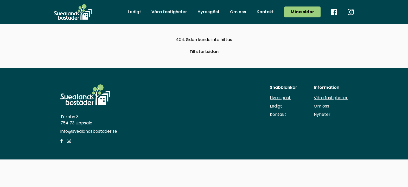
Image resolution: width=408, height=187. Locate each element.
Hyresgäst (280, 98)
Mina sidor (302, 12)
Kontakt (278, 114)
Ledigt (276, 106)
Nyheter (322, 114)
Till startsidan (204, 52)
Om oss (321, 106)
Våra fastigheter (331, 98)
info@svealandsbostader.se (88, 131)
